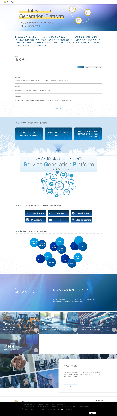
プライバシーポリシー (97, 400)
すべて (80, 67)
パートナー (52, 2)
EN (112, 2)
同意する (92, 413)
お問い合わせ (85, 2)
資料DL (97, 2)
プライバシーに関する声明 (56, 410)
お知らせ (88, 67)
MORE (70, 389)
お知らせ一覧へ (58, 109)
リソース (72, 2)
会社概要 (42, 2)
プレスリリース (97, 67)
